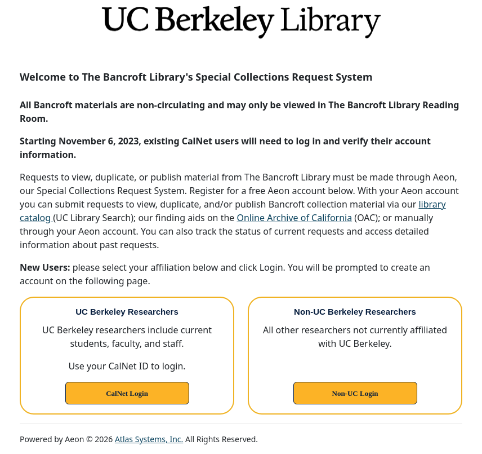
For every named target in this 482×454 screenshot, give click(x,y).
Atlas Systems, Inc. (149, 439)
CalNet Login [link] (127, 393)
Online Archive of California (294, 217)
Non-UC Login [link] (355, 393)
